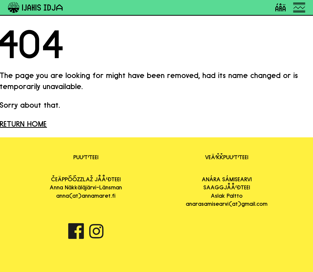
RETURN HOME (23, 124)
